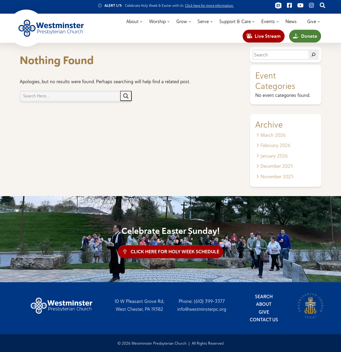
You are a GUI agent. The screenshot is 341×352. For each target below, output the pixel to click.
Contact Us (264, 319)
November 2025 (276, 176)
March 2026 (273, 135)
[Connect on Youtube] (300, 5)
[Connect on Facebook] (289, 5)
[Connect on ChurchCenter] (278, 5)
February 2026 (275, 145)
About (132, 21)
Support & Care (235, 21)
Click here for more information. (209, 5)
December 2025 (276, 166)
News (291, 21)
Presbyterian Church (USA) (310, 305)
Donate (305, 36)
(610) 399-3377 (209, 301)
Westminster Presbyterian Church (51, 28)
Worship (157, 21)
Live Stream (264, 36)
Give (311, 21)
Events (268, 21)
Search (264, 296)
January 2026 (274, 156)
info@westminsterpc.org (201, 309)
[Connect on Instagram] (311, 5)
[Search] (313, 54)
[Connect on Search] (322, 5)
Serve (203, 21)
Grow (181, 21)
